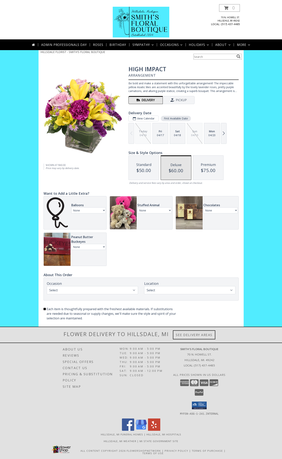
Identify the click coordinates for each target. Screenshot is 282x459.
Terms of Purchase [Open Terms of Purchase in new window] (207, 450)
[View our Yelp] (154, 429)
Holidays (199, 45)
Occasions (171, 45)
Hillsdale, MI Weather (120, 441)
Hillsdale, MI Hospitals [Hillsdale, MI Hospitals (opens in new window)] (163, 434)
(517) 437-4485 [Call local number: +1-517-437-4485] (230, 24)
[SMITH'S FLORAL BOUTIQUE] (141, 22)
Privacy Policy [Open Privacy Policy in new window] (176, 450)
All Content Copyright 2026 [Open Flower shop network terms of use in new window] (103, 450)
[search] (238, 56)
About (223, 45)
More (244, 45)
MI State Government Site (159, 441)
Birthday (117, 45)
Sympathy (143, 45)
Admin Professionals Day (64, 45)
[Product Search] (214, 56)
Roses (98, 45)
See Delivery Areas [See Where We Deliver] (194, 335)
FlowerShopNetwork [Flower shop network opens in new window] (144, 450)
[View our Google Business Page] (141, 429)
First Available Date (176, 118)
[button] (229, 8)
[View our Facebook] (128, 429)
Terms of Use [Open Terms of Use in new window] (153, 453)
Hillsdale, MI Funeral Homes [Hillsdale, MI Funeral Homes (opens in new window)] (122, 434)
